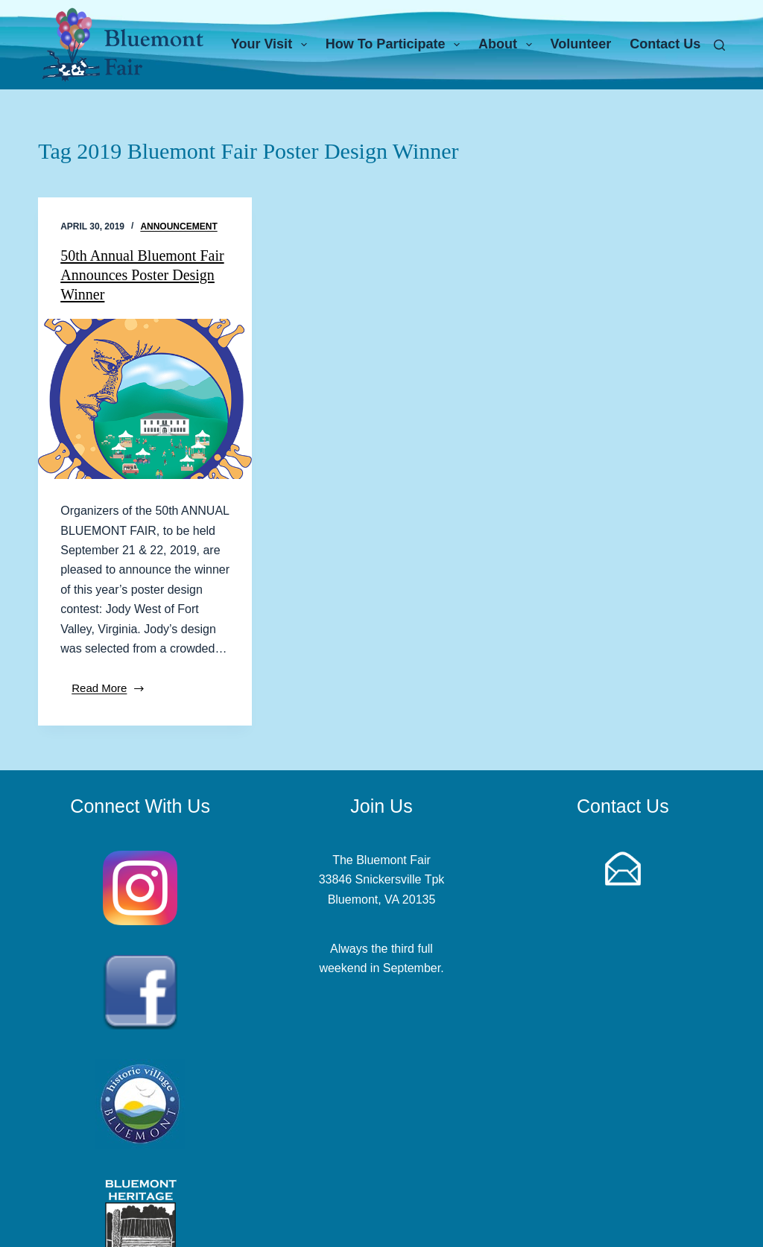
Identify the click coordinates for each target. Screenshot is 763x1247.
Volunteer (581, 44)
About (508, 45)
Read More (114, 692)
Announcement (178, 226)
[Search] (719, 45)
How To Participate (396, 45)
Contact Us (665, 44)
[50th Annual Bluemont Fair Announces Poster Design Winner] (145, 399)
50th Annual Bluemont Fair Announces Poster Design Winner (142, 274)
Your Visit (272, 45)
